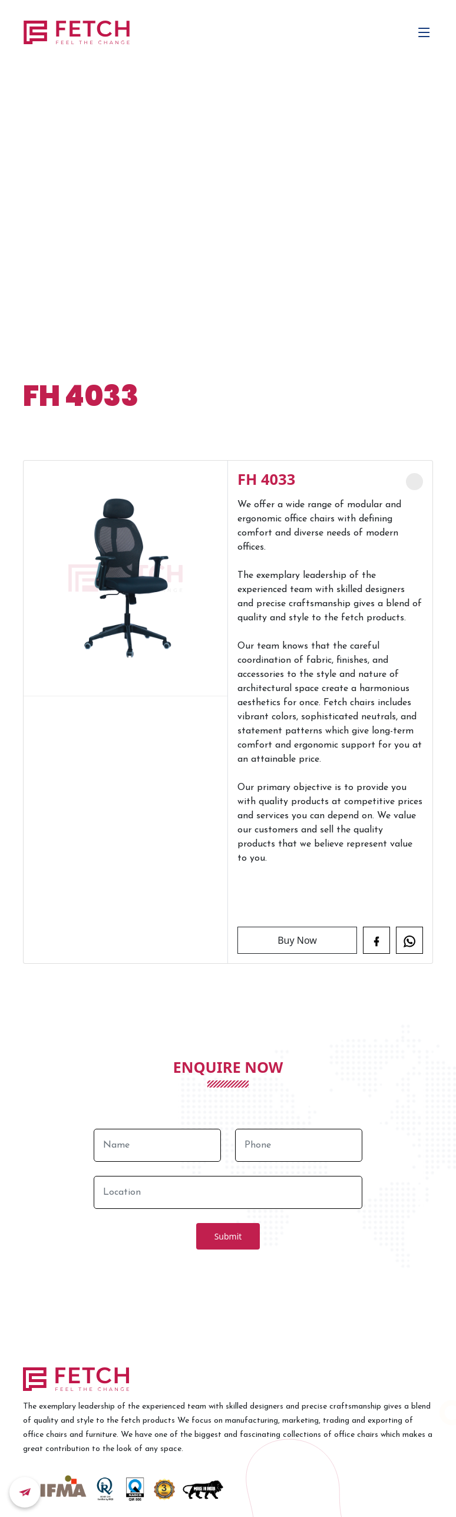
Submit (228, 1236)
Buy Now (297, 940)
